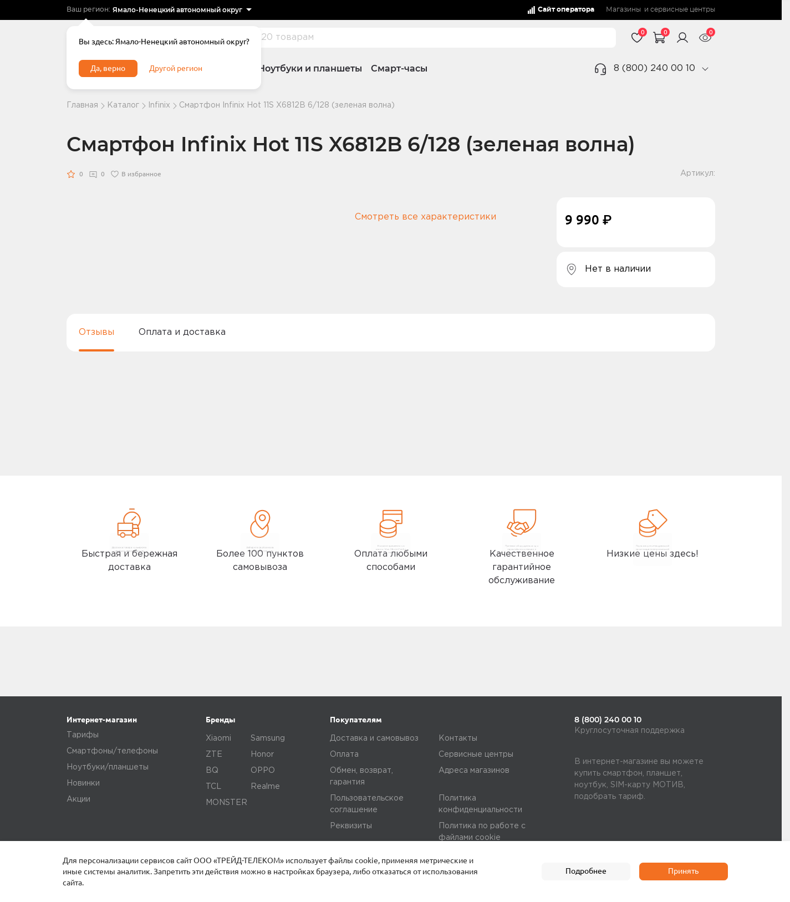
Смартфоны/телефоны (112, 751)
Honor (262, 754)
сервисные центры (682, 10)
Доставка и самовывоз (374, 738)
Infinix (159, 105)
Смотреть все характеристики (425, 217)
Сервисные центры (476, 754)
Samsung (268, 738)
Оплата (344, 754)
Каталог (123, 105)
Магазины (623, 10)
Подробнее (585, 871)
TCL (213, 786)
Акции (78, 799)
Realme (265, 786)
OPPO (263, 770)
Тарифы (83, 735)
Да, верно (114, 76)
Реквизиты (351, 826)
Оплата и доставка (182, 332)
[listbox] (181, 10)
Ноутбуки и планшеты (310, 68)
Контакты (458, 738)
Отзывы (96, 332)
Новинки (83, 783)
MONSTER (226, 802)
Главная (82, 105)
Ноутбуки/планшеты (108, 767)
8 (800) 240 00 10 (654, 68)
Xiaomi (218, 738)
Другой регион (193, 76)
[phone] (705, 68)
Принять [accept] (683, 871)
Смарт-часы (399, 68)
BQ (212, 770)
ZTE (214, 754)
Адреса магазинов (474, 770)
